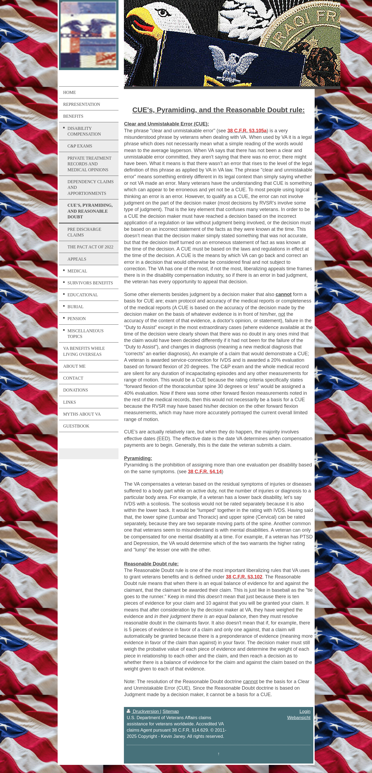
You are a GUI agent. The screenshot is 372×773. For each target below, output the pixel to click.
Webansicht (299, 717)
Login (304, 711)
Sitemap (171, 711)
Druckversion (143, 711)
